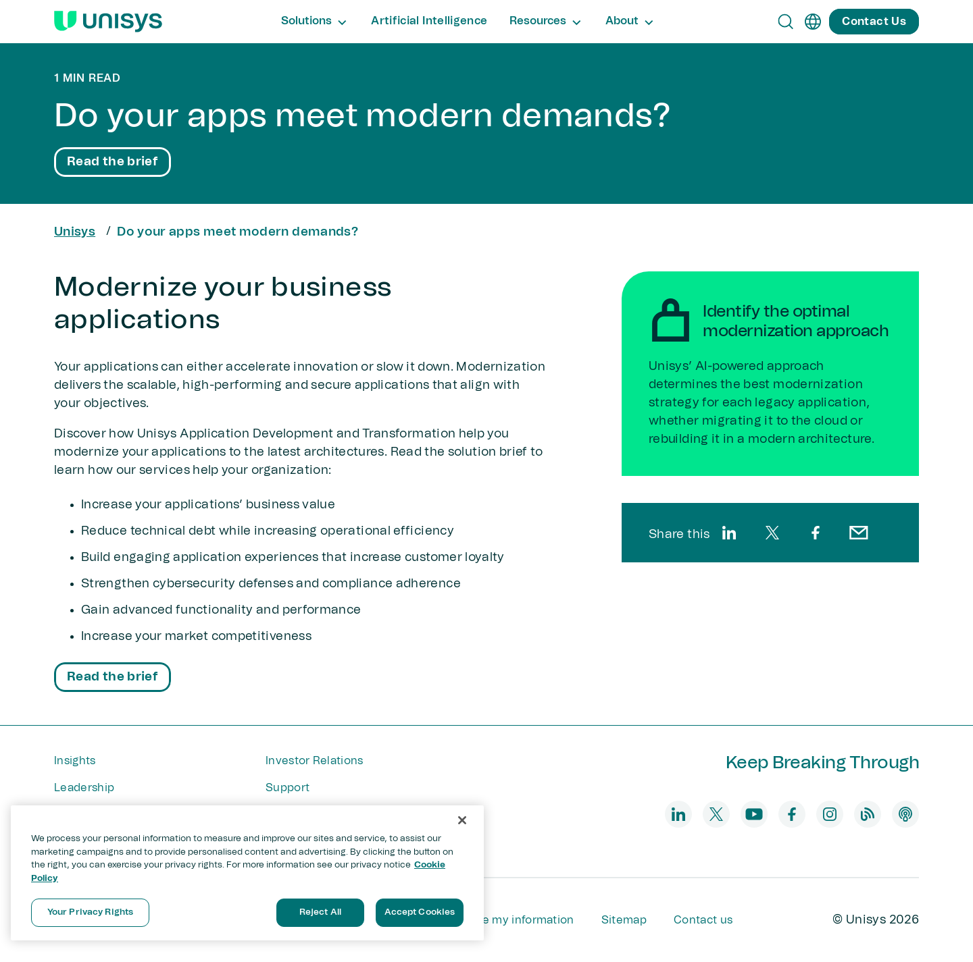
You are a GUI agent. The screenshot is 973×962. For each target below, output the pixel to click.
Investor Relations (315, 760)
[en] (813, 21)
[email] (858, 532)
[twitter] (772, 532)
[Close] (462, 820)
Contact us (703, 920)
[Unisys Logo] (108, 21)
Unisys (74, 232)
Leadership (84, 787)
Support (287, 787)
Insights (75, 760)
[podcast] (905, 814)
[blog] (867, 814)
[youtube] (754, 814)
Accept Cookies (419, 912)
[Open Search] (786, 21)
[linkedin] (729, 532)
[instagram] (829, 814)
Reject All (320, 912)
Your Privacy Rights (90, 912)
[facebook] (815, 532)
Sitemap (624, 920)
